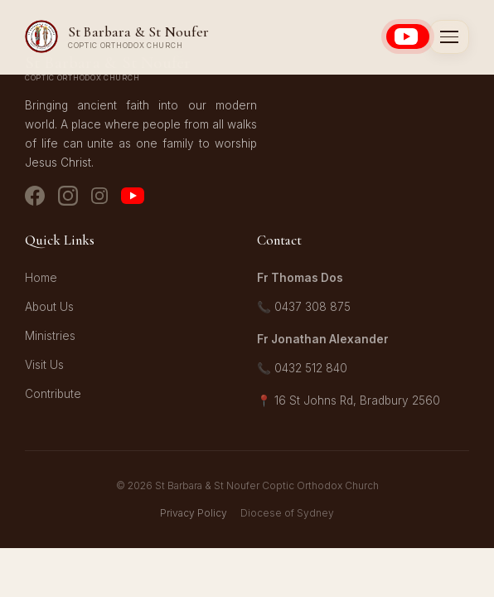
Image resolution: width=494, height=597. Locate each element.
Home (41, 277)
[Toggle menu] (449, 37)
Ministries (50, 335)
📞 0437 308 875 (304, 306)
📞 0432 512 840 (302, 368)
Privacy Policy (193, 513)
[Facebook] (35, 199)
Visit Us (44, 364)
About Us (49, 306)
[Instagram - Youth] (99, 199)
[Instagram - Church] (68, 199)
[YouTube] (132, 199)
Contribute (53, 393)
